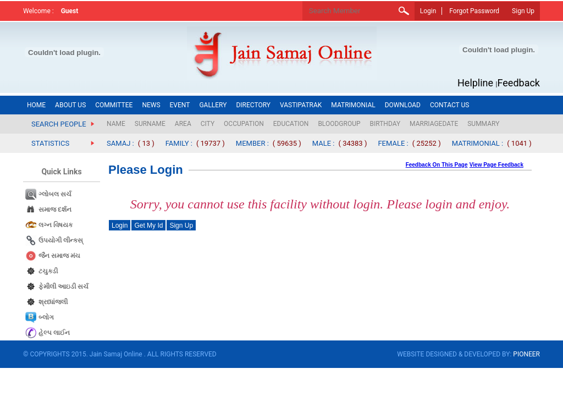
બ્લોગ (46, 317)
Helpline (475, 83)
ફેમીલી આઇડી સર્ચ (63, 286)
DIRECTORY (253, 105)
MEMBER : (252, 143)
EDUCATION (291, 124)
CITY (207, 124)
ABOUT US (70, 105)
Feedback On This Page (437, 165)
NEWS (151, 105)
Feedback (519, 83)
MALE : (323, 143)
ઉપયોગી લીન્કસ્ (60, 240)
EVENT (180, 105)
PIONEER (526, 354)
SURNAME (150, 124)
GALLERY (213, 105)
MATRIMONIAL (353, 105)
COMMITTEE (114, 105)
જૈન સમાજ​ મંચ (59, 256)
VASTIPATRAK (301, 105)
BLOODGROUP (339, 124)
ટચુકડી (48, 271)
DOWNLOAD (403, 105)
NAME (116, 124)
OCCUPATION (244, 124)
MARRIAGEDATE (434, 124)
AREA (183, 124)
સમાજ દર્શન (54, 209)
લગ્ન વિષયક (55, 225)
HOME (36, 105)
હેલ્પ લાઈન (54, 333)
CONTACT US (449, 105)
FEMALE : (393, 143)
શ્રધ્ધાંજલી (53, 302)
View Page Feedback (496, 165)
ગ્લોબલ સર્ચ (54, 194)
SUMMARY (483, 124)
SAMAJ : (120, 143)
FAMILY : (178, 143)
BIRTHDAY (385, 124)
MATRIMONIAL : (478, 143)
